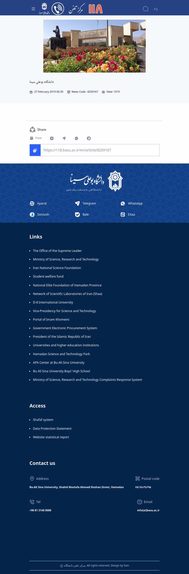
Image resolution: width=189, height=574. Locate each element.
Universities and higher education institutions (66, 345)
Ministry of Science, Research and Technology (66, 259)
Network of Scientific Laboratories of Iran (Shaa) (67, 294)
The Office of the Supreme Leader (57, 251)
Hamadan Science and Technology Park (61, 354)
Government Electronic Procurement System (65, 328)
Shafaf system (43, 420)
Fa (156, 9)
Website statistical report (51, 437)
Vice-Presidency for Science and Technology (64, 311)
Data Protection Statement (52, 428)
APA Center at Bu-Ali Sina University (58, 362)
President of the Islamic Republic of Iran (62, 336)
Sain (126, 565)
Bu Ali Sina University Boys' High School (61, 371)
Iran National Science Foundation (57, 268)
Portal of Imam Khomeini (51, 319)
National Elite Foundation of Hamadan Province (67, 285)
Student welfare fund (48, 276)
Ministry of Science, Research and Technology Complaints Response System (87, 380)
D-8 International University (53, 302)
